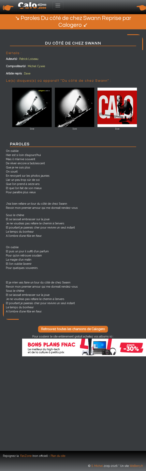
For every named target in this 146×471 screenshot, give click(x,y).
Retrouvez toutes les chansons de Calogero (73, 329)
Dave (27, 73)
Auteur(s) (11, 58)
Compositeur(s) (16, 66)
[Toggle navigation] (57, 5)
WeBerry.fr (136, 465)
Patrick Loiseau (28, 58)
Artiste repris (14, 73)
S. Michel (97, 465)
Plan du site (58, 455)
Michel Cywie (36, 66)
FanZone (26, 455)
